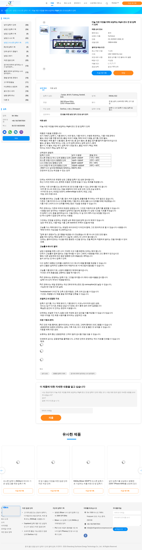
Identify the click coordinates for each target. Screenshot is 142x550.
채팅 (16, 138)
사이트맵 (4, 525)
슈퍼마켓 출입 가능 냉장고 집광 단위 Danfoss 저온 (35, 532)
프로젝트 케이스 (96, 3)
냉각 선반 (45, 373)
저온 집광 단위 (16, 60)
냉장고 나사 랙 (16, 38)
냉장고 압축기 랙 (16, 29)
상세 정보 (43, 88)
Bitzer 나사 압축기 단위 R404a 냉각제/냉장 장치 (67, 521)
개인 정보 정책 (6, 532)
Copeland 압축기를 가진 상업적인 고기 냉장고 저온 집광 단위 (35, 525)
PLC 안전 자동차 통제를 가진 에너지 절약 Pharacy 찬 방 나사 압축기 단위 (66, 531)
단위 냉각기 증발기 (16, 51)
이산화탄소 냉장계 (16, 87)
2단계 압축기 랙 (16, 47)
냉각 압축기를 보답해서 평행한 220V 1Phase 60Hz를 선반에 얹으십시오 (123, 483)
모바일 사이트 (6, 529)
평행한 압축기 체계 (59, 373)
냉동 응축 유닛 (16, 95)
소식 (2, 522)
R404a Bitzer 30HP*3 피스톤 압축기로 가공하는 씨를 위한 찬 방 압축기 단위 (88, 483)
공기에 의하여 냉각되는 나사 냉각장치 (83, 373)
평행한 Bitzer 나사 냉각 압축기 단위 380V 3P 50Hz (67, 514)
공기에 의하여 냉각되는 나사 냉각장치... (16, 66)
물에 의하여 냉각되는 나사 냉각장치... (16, 72)
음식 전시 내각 (16, 91)
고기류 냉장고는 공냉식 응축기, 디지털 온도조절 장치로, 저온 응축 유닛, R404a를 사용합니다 (35, 516)
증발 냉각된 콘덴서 (16, 78)
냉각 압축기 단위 (16, 25)
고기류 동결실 (16, 82)
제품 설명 (53, 88)
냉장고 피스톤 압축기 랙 (16, 42)
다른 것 (16, 100)
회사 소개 (4, 519)
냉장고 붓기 (16, 56)
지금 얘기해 (132, 3)
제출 (51, 417)
